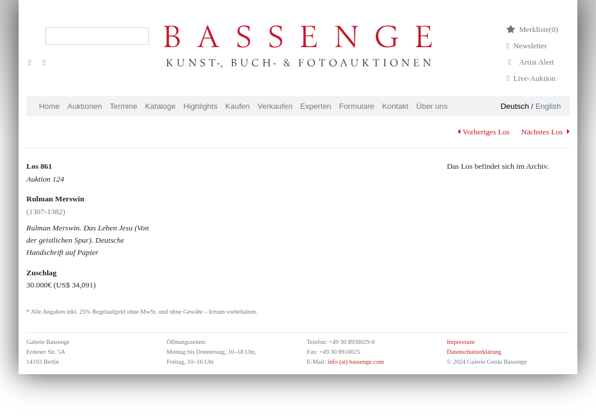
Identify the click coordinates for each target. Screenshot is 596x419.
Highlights (200, 106)
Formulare (357, 106)
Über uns (432, 106)
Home (49, 106)
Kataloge (160, 106)
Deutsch (515, 106)
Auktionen (85, 106)
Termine (123, 106)
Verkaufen (275, 106)
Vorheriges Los (483, 131)
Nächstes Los (546, 131)
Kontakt (395, 106)
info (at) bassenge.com (355, 361)
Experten (315, 106)
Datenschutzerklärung (474, 352)
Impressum (460, 342)
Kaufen (237, 106)
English (548, 106)
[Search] (97, 36)
